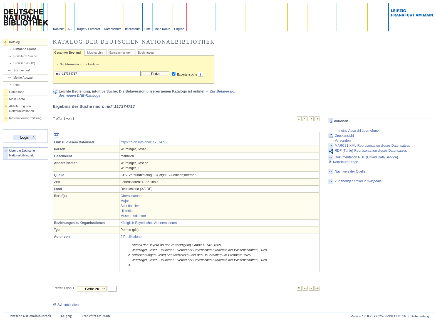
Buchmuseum (147, 52)
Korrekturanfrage (343, 162)
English (179, 29)
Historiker (128, 211)
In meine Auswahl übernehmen (358, 131)
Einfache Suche (24, 49)
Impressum (132, 29)
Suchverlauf (21, 70)
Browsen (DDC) (24, 63)
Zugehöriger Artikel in (358, 181)
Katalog (14, 42)
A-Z (70, 29)
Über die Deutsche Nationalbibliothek (22, 153)
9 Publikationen (132, 237)
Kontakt (58, 29)
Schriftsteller (130, 206)
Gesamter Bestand (67, 52)
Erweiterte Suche (25, 56)
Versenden (343, 141)
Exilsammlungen (120, 52)
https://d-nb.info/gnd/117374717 (144, 142)
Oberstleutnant (132, 196)
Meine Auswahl (23, 77)
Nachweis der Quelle (350, 171)
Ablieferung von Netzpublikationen (21, 108)
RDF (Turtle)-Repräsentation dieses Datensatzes (371, 151)
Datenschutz (112, 29)
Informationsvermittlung (25, 118)
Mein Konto (162, 29)
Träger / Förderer (88, 29)
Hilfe (147, 29)
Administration (66, 304)
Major (125, 201)
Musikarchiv (95, 52)
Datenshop (16, 92)
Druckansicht (344, 136)
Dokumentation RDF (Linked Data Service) (366, 157)
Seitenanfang (420, 316)
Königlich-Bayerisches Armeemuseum (149, 223)
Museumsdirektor (133, 216)
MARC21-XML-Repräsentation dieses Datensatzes (372, 146)
